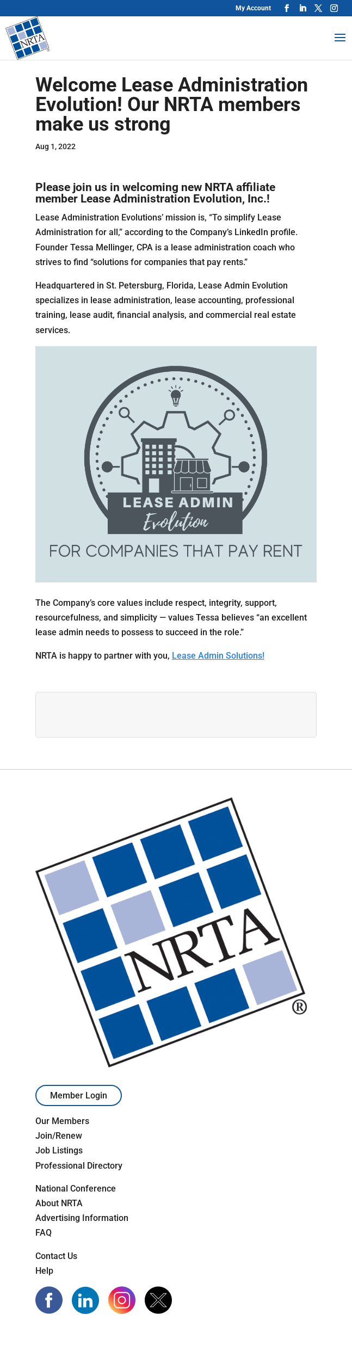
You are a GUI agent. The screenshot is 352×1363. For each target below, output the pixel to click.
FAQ (43, 1232)
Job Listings (59, 1150)
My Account (253, 8)
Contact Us (56, 1256)
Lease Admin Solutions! (218, 655)
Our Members (62, 1121)
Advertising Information (81, 1218)
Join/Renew (58, 1136)
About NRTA (59, 1203)
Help (44, 1271)
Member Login (78, 1095)
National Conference (75, 1188)
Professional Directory (78, 1166)
